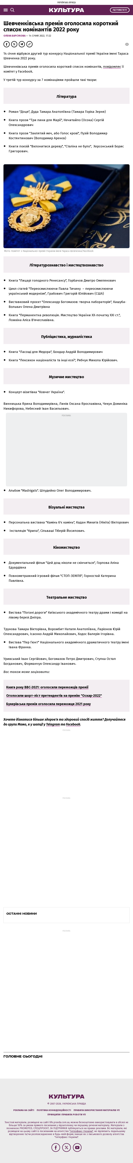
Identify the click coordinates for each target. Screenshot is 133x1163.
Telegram (53, 724)
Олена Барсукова (14, 35)
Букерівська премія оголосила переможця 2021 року (48, 704)
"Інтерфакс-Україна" (81, 1131)
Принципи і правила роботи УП (66, 1114)
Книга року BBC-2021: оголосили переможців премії (47, 687)
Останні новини (21, 914)
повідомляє (112, 67)
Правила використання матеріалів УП (97, 1110)
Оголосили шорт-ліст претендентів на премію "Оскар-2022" (54, 696)
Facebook (73, 724)
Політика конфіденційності (54, 1110)
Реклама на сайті (23, 1110)
